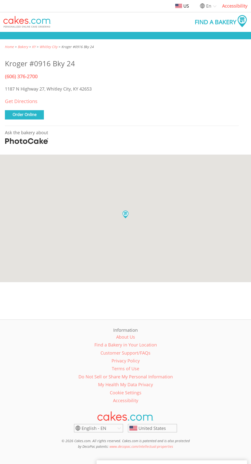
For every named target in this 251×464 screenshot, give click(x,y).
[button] (27, 22)
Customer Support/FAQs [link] (125, 353)
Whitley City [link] (49, 46)
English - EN (94, 428)
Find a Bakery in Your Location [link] (125, 345)
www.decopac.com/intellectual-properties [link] (141, 446)
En (208, 6)
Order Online (25, 114)
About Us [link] (125, 337)
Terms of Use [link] (125, 368)
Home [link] (9, 46)
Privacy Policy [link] (126, 361)
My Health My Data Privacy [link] (125, 384)
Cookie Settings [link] (125, 393)
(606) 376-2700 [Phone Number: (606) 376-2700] (21, 76)
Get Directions (21, 101)
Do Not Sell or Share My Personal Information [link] (125, 377)
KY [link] (34, 46)
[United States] (152, 428)
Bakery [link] (23, 46)
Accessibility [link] (234, 6)
